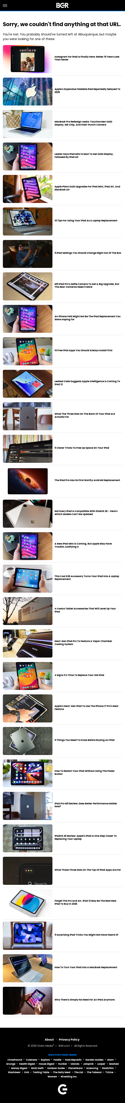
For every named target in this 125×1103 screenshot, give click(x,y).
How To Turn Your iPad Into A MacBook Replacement (86, 967)
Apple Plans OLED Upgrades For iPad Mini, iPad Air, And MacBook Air (87, 188)
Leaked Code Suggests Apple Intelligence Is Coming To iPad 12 (87, 383)
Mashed (114, 1063)
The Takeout (94, 1072)
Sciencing (92, 1068)
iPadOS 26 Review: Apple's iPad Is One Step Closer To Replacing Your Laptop (86, 837)
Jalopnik (88, 1063)
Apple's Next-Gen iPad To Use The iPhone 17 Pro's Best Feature (86, 708)
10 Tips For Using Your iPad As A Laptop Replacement (86, 220)
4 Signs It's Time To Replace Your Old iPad (79, 675)
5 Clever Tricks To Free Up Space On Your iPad (82, 448)
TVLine (109, 1072)
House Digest (46, 1063)
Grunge (10, 1063)
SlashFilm (108, 1068)
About (49, 1039)
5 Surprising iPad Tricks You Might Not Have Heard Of (86, 934)
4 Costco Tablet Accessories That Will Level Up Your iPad (85, 610)
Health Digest (27, 1063)
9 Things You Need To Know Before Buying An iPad (84, 740)
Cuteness (31, 1059)
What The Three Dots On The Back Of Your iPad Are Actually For (85, 415)
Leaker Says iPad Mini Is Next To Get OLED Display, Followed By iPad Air (84, 156)
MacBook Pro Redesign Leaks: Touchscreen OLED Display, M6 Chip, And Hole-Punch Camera (83, 123)
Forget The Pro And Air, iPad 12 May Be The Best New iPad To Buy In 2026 (85, 902)
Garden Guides (94, 1059)
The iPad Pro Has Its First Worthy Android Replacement (87, 480)
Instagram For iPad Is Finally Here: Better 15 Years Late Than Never (87, 58)
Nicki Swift (37, 1068)
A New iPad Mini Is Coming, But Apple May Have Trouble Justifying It (83, 545)
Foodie (57, 1059)
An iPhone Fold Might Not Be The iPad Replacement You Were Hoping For (88, 318)
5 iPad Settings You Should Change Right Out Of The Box (88, 253)
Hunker (62, 1063)
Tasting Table (41, 1072)
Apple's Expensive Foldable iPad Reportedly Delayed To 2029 (87, 91)
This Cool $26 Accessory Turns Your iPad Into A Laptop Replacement (87, 578)
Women (52, 1076)
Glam (110, 1059)
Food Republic (73, 1059)
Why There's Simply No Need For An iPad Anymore (85, 999)
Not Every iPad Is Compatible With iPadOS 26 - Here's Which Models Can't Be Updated (86, 513)
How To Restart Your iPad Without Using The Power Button (85, 773)
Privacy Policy (69, 1039)
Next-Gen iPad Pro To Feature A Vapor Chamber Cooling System (83, 643)
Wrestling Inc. (69, 1076)
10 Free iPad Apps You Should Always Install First (83, 350)
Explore (45, 1059)
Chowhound (14, 1059)
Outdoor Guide (56, 1068)
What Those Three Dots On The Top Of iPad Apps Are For (88, 870)
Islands (75, 1063)
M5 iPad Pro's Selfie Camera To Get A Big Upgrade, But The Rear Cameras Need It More (87, 286)
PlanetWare (75, 1068)
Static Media (45, 1046)
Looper (101, 1063)
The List (78, 1072)
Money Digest (19, 1068)
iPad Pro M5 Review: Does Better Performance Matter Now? (86, 805)
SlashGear (14, 1072)
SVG (26, 1072)
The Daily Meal (61, 1072)
